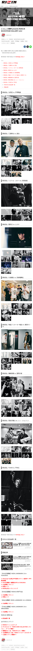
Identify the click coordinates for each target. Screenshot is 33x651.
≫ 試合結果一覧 (5, 618)
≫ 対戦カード (5, 586)
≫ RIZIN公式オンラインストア (9, 588)
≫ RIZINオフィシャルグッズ (9, 625)
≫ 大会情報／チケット (7, 584)
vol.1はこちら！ (20, 56)
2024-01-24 (8, 35)
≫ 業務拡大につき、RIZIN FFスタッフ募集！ (13, 630)
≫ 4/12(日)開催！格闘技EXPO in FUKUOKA (13, 582)
